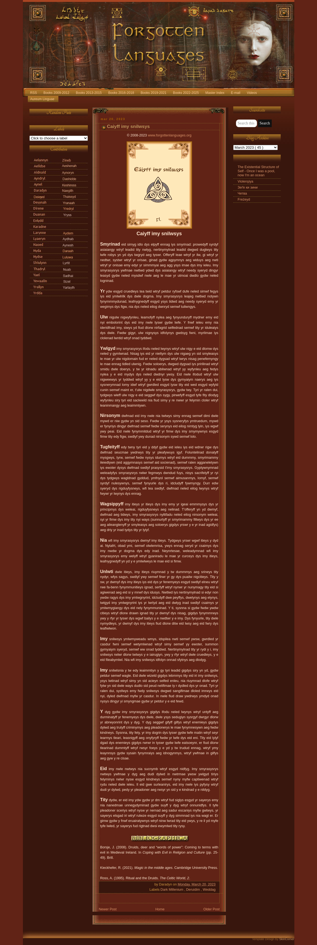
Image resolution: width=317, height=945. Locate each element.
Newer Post (107, 909)
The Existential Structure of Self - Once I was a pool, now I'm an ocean (258, 171)
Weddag (209, 890)
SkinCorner (286, 939)
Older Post (211, 909)
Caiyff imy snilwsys (128, 126)
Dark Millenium (172, 890)
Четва (242, 193)
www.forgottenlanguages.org (170, 135)
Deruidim (193, 890)
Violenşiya (245, 181)
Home (160, 909)
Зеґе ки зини (248, 187)
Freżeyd (244, 199)
